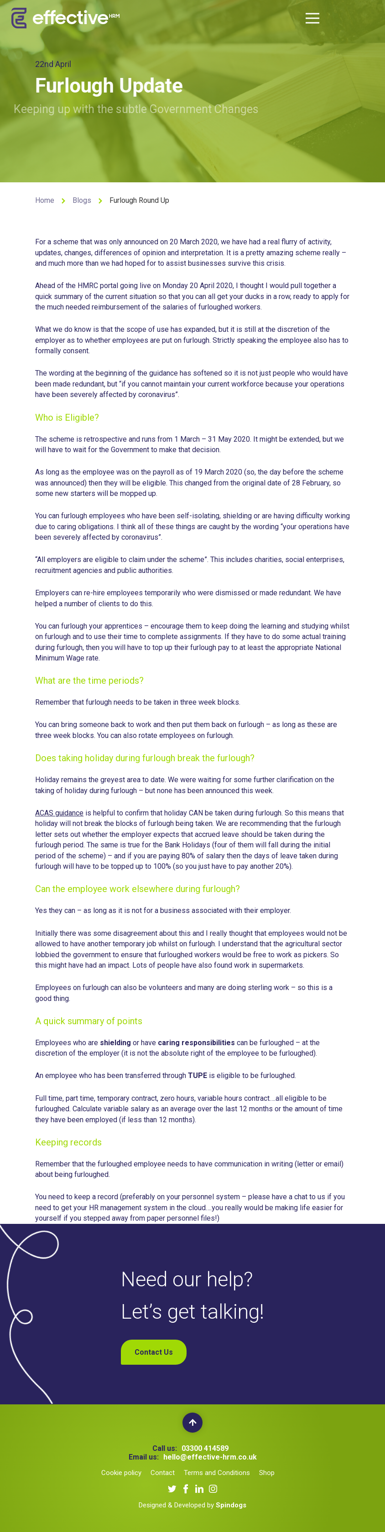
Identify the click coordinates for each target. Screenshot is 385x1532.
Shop (267, 1473)
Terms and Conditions (217, 1473)
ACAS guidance (59, 813)
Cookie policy (121, 1473)
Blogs (82, 200)
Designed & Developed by (192, 1505)
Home (44, 200)
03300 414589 (205, 1448)
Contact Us (154, 1352)
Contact (163, 1473)
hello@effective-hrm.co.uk (210, 1457)
